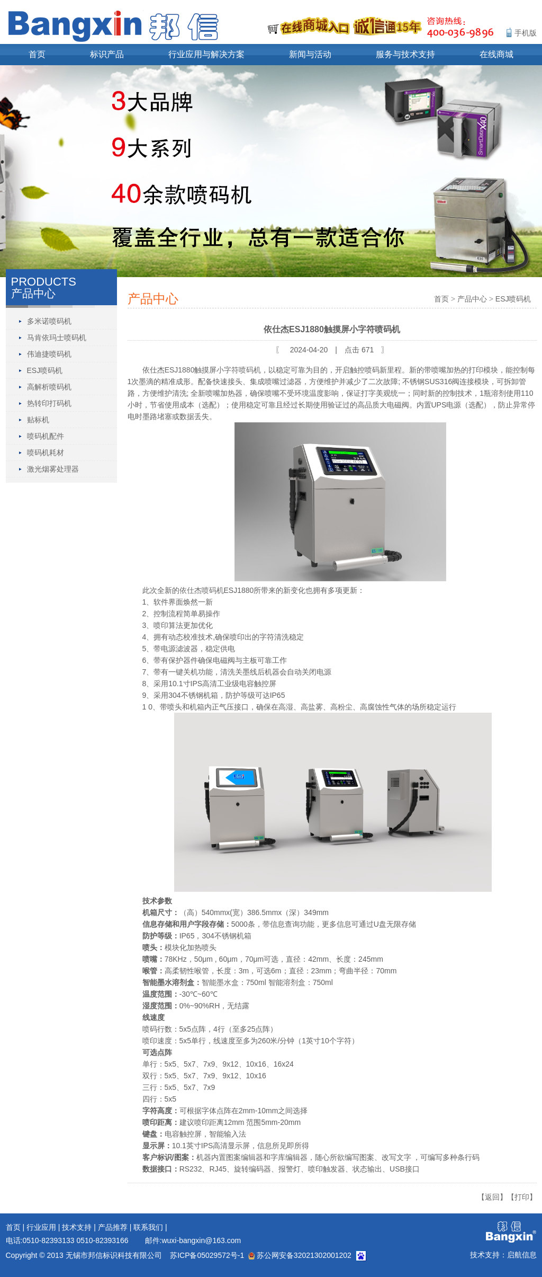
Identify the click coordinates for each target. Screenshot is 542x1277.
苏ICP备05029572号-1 (207, 1255)
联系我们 (148, 1227)
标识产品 (107, 54)
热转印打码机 (49, 403)
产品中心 (472, 299)
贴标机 (38, 419)
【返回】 (492, 1197)
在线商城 (496, 54)
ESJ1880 (180, 370)
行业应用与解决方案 (206, 54)
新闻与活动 (310, 54)
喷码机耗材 (45, 452)
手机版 (525, 33)
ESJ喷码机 (45, 370)
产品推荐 (113, 1227)
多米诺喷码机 (49, 321)
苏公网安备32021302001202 (299, 1255)
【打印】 (522, 1197)
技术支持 (77, 1227)
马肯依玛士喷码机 (56, 337)
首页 (37, 54)
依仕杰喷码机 (201, 590)
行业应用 (41, 1227)
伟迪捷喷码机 (49, 354)
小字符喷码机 (238, 370)
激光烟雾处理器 (53, 469)
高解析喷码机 (49, 387)
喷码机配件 (45, 436)
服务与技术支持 (405, 54)
